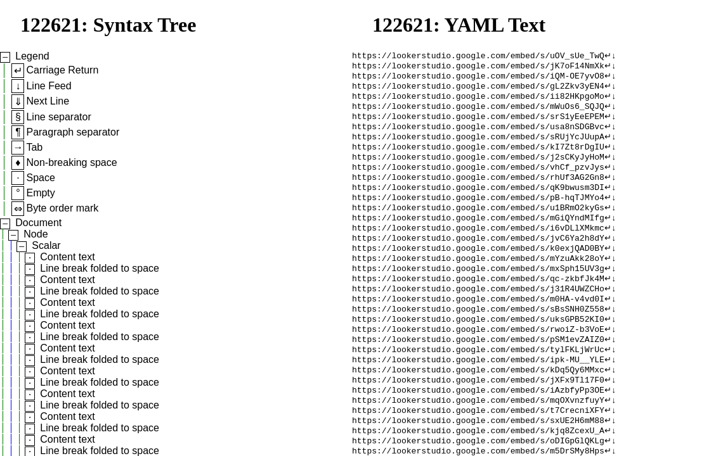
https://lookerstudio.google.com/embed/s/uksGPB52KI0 (478, 352)
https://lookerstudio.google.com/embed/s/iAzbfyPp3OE (478, 432)
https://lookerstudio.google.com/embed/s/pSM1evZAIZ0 (478, 375)
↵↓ (610, 56)
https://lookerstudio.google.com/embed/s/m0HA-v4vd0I (478, 330)
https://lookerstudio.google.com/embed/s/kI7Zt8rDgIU (478, 159)
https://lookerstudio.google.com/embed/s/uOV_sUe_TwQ (478, 56)
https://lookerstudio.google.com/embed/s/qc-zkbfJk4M (478, 307)
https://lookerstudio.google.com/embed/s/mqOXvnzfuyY (478, 444)
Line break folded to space (99, 268)
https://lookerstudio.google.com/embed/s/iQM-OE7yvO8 (478, 79)
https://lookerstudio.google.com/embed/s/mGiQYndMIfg (478, 238)
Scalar (46, 245)
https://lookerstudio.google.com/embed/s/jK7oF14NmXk (478, 67)
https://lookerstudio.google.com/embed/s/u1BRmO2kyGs (478, 227)
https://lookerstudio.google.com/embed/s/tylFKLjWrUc (478, 387)
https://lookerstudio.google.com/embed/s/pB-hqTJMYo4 (478, 216)
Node (35, 234)
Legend (32, 56)
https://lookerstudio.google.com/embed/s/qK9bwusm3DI (478, 204)
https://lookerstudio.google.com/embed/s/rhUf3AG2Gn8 (478, 193)
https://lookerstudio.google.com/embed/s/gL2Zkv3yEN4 (478, 90)
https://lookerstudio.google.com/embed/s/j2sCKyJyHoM (478, 170)
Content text (67, 256)
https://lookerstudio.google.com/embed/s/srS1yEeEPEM (478, 124)
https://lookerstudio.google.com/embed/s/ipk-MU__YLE (478, 398)
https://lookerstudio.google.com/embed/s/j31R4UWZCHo (478, 318)
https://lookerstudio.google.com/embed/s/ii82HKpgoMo (478, 102)
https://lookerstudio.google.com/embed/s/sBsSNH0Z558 (478, 341)
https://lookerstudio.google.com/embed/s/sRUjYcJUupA (478, 147)
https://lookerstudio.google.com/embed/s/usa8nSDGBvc (478, 136)
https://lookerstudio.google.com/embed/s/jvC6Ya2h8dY (478, 261)
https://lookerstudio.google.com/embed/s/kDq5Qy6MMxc (478, 409)
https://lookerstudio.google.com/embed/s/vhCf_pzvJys (478, 181)
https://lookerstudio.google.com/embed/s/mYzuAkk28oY (478, 284)
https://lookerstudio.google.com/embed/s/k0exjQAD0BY (478, 273)
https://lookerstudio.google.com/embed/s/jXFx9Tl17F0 (478, 421)
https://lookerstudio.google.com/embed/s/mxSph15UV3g (478, 295)
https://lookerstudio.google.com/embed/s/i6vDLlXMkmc (478, 250)
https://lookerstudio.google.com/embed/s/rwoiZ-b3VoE (478, 364)
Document (38, 222)
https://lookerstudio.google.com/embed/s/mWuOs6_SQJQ (478, 113)
